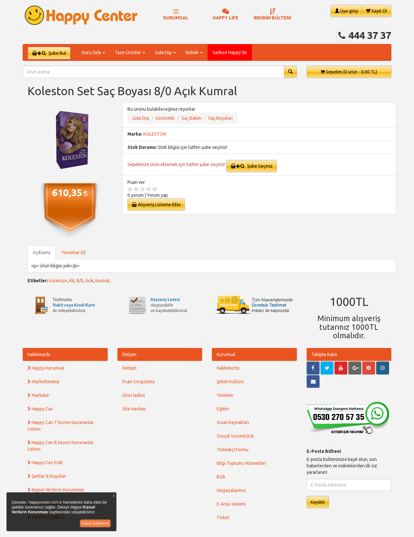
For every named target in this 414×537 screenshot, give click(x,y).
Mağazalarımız (231, 490)
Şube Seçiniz (252, 166)
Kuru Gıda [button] (93, 52)
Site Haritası (134, 408)
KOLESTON (154, 134)
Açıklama (41, 252)
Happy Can (40, 408)
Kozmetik (165, 118)
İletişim (129, 354)
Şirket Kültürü (230, 381)
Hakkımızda (38, 354)
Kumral (102, 280)
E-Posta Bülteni (324, 451)
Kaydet (318, 502)
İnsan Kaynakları (233, 422)
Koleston (58, 280)
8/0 (79, 280)
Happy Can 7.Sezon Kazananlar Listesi (60, 425)
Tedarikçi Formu (232, 449)
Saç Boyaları (220, 118)
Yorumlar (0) (73, 252)
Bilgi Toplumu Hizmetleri (241, 463)
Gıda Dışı (140, 118)
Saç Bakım (191, 118)
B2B (221, 476)
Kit (71, 280)
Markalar (38, 395)
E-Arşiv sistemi (231, 504)
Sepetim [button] (349, 71)
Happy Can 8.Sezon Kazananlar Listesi (60, 446)
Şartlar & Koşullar (46, 476)
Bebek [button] (194, 52)
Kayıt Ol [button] (376, 11)
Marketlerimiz (43, 381)
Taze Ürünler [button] (130, 52)
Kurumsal (226, 354)
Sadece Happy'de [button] (229, 52)
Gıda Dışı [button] (165, 52)
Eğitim (223, 408)
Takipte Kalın (324, 354)
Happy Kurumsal (45, 368)
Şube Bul (49, 53)
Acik (89, 280)
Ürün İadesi (133, 395)
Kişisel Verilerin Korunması (55, 489)
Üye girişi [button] (346, 11)
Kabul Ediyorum (95, 523)
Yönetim (225, 395)
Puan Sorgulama (138, 381)
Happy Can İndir (45, 462)
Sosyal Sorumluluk (235, 436)
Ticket (223, 517)
